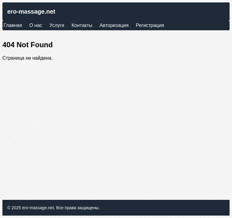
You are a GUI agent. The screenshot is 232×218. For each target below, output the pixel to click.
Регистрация (150, 25)
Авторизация (114, 25)
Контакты (82, 25)
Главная (13, 25)
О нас (35, 25)
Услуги (57, 25)
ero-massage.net (31, 11)
